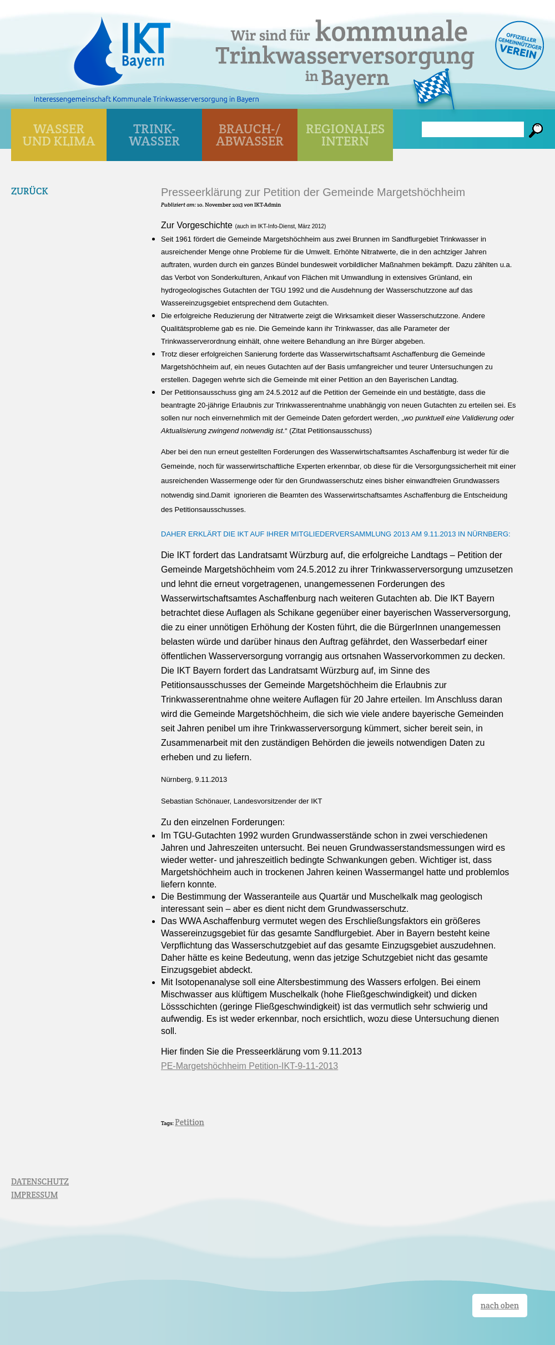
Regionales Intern (345, 134)
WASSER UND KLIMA (59, 134)
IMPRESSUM (34, 1195)
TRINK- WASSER (154, 134)
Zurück (29, 191)
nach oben (500, 1305)
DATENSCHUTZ (40, 1181)
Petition (189, 1122)
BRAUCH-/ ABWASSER (250, 134)
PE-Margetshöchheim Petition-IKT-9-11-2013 (249, 1066)
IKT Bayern (122, 45)
